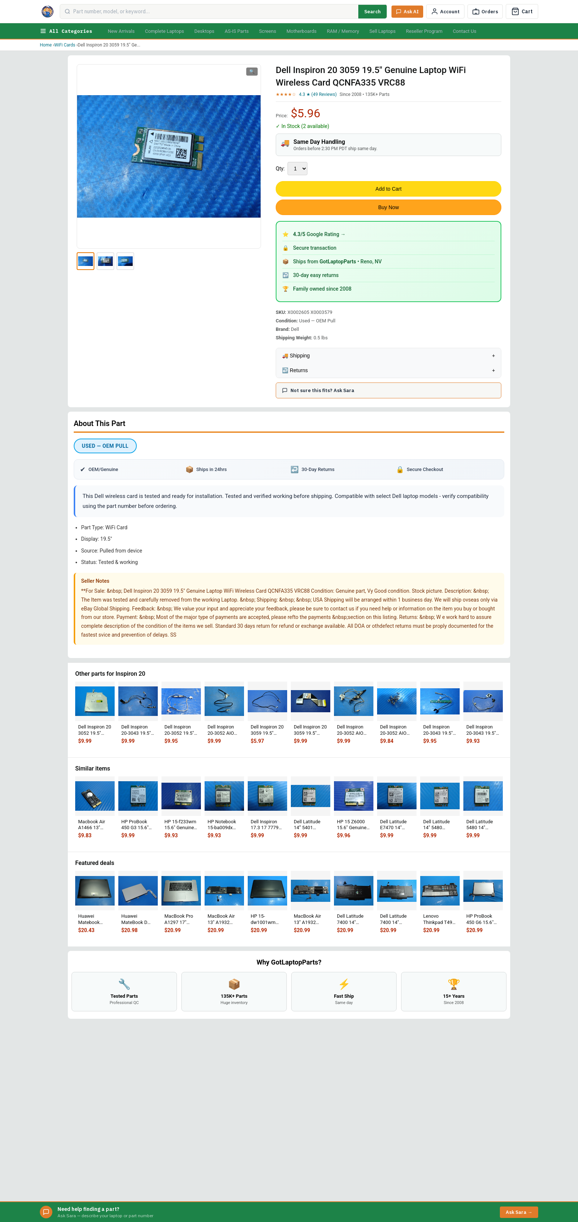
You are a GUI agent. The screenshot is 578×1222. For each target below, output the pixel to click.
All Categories (66, 31)
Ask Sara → (519, 1212)
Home (46, 45)
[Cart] (522, 11)
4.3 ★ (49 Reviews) (318, 94)
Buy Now (388, 207)
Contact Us (464, 31)
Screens (267, 31)
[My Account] (445, 11)
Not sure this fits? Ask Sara (318, 390)
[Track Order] (485, 11)
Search (372, 11)
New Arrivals (121, 31)
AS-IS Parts (236, 31)
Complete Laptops (164, 31)
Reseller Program (424, 31)
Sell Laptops (382, 31)
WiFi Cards (64, 45)
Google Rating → (319, 234)
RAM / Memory (343, 31)
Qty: (280, 169)
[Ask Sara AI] (407, 12)
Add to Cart (389, 189)
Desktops (204, 31)
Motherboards (301, 31)
